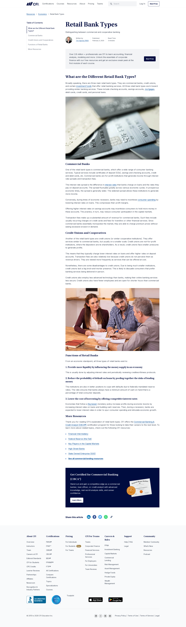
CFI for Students (33, 563)
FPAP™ (48, 546)
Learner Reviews (33, 571)
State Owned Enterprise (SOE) (82, 453)
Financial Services (92, 550)
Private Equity (110, 573)
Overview (30, 542)
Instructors (31, 546)
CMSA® (49, 550)
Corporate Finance (92, 546)
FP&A (107, 542)
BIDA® (48, 558)
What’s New (148, 546)
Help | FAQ (128, 542)
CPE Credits (31, 567)
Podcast (147, 554)
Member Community (151, 542)
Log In (142, 3)
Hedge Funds (110, 569)
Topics (48, 582)
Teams (100, 3)
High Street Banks (76, 448)
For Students (70, 546)
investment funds (84, 86)
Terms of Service (146, 616)
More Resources (34, 49)
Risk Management (112, 561)
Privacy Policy (120, 616)
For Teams (70, 550)
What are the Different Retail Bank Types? (41, 29)
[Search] (122, 3)
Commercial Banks (35, 35)
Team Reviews (91, 569)
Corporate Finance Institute (33, 4)
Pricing (91, 3)
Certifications (48, 3)
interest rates (111, 185)
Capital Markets (111, 550)
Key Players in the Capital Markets (83, 443)
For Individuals (71, 542)
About (82, 3)
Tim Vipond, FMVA (82, 40)
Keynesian (92, 404)
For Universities (91, 565)
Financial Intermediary (78, 434)
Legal (126, 546)
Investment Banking (112, 546)
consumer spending (147, 200)
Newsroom (31, 583)
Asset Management (112, 565)
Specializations (52, 586)
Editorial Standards (34, 558)
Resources (72, 3)
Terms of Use (133, 616)
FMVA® (49, 542)
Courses (60, 3)
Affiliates (30, 579)
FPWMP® (49, 563)
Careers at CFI (32, 554)
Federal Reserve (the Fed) (80, 439)
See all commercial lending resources (85, 458)
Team (29, 550)
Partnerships (31, 575)
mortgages (149, 89)
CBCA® (49, 554)
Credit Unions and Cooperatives (40, 40)
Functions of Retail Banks (38, 45)
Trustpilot (70, 596)
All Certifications (52, 571)
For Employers (90, 561)
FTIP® (48, 567)
